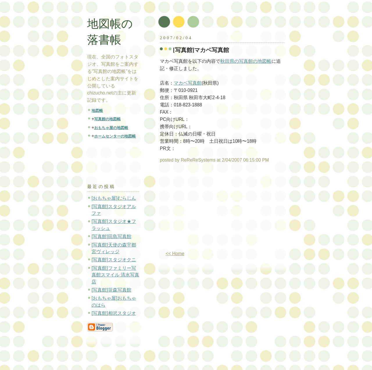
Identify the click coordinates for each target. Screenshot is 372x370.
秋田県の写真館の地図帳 (245, 61)
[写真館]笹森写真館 (111, 289)
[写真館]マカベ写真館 (201, 50)
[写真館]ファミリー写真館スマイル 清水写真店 (115, 275)
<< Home (175, 253)
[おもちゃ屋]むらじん (114, 198)
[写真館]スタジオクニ (114, 259)
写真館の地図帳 (107, 119)
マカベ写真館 (188, 83)
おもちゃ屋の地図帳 (111, 128)
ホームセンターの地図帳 (115, 136)
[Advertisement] (208, 209)
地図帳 (97, 110)
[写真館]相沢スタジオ (114, 313)
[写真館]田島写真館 (111, 236)
